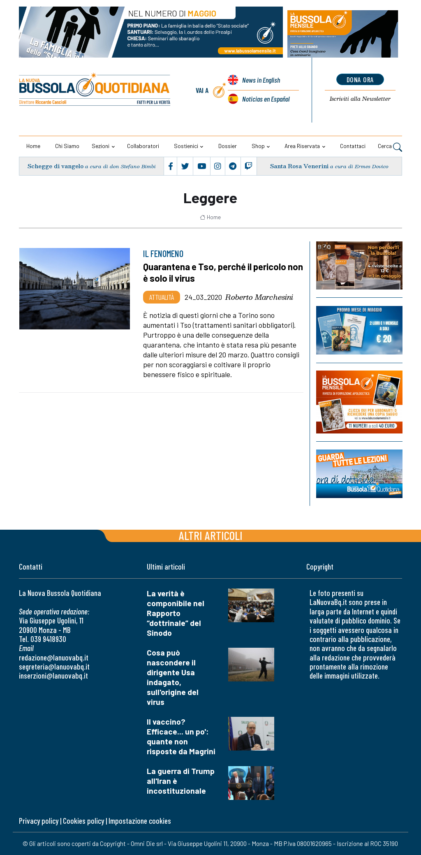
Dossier (227, 145)
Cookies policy (83, 820)
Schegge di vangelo (55, 166)
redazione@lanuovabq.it (53, 657)
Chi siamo (67, 145)
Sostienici (186, 145)
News (261, 79)
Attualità (161, 296)
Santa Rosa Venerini (299, 166)
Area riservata (302, 145)
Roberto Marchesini (259, 297)
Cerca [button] (390, 146)
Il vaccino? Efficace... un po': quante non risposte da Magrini (181, 736)
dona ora (360, 79)
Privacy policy (38, 820)
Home (33, 145)
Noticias (265, 98)
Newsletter (360, 99)
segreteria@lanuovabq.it (54, 666)
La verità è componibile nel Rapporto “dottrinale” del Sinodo (175, 613)
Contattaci (352, 145)
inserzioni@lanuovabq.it (53, 675)
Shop (258, 145)
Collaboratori (143, 145)
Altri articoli (211, 535)
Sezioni (100, 145)
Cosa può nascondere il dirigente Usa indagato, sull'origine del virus (173, 677)
